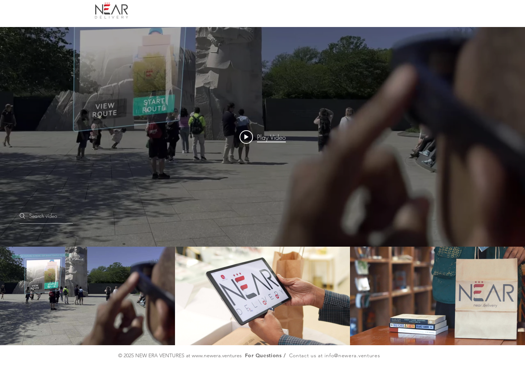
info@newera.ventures (352, 355)
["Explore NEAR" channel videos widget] (262, 186)
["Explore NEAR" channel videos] (262, 296)
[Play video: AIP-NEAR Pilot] (263, 137)
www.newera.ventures (217, 355)
